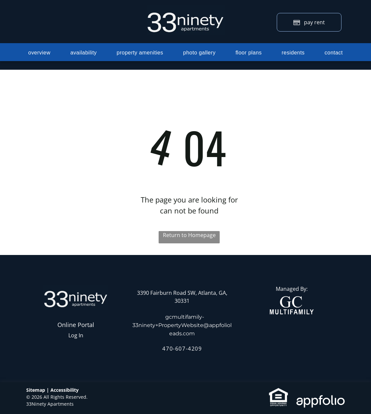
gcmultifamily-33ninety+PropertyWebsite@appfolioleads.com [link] (182, 325)
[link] (292, 300)
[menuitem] (39, 52)
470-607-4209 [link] (182, 348)
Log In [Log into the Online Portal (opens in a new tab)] (75, 335)
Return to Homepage (189, 235)
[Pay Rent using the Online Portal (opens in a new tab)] (309, 22)
